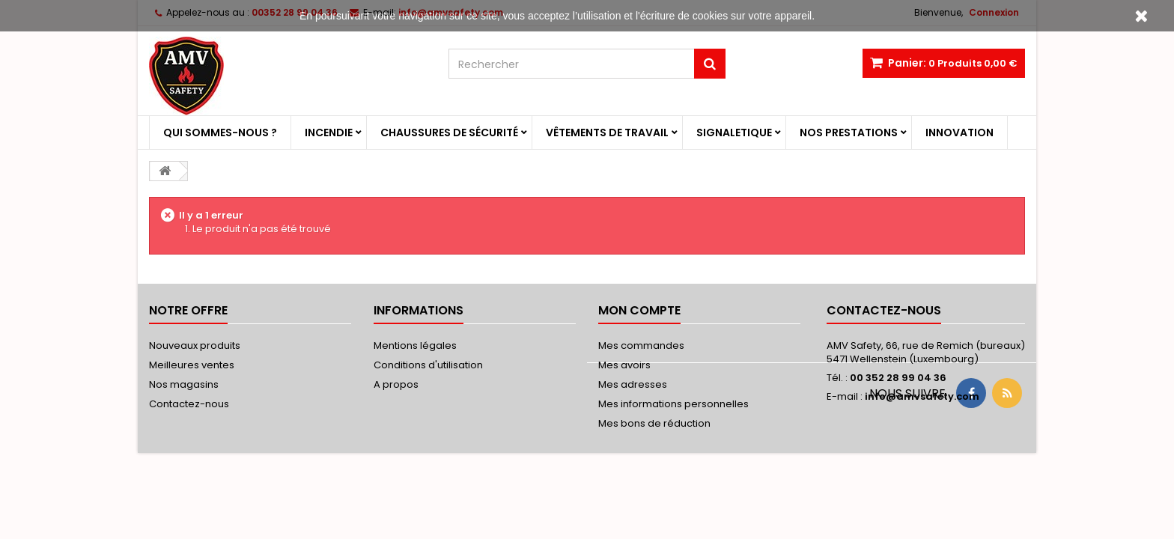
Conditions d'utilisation (428, 365)
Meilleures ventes (191, 365)
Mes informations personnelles (673, 404)
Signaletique (734, 132)
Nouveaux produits (194, 345)
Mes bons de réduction (654, 423)
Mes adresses (632, 384)
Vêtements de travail (607, 132)
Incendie (329, 132)
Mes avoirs (624, 365)
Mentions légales (415, 345)
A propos (396, 384)
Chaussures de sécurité (449, 132)
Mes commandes (641, 345)
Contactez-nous (189, 404)
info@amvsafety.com (922, 396)
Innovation (959, 132)
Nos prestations (849, 132)
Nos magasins (184, 384)
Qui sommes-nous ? (220, 132)
